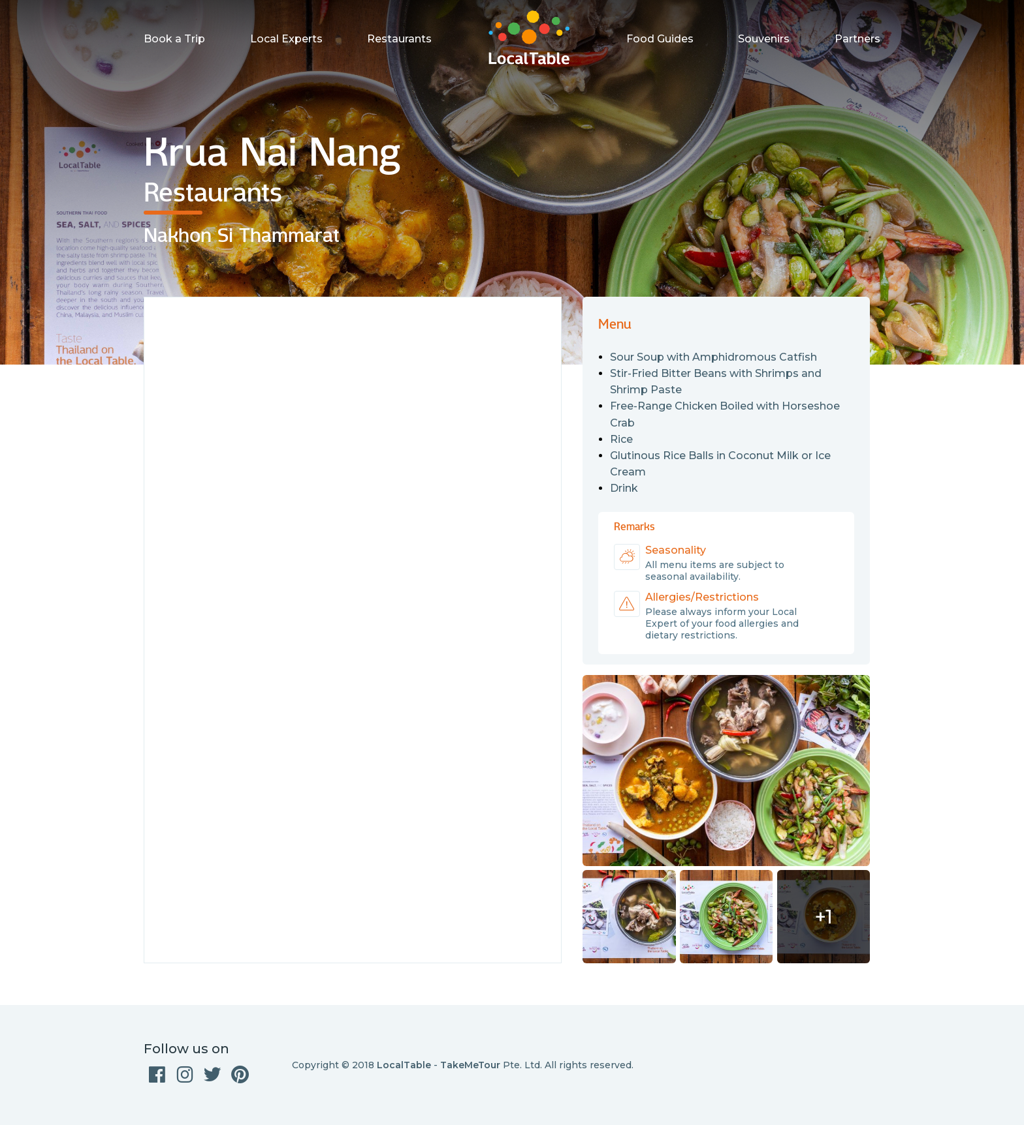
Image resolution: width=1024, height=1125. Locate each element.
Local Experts (286, 39)
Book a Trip (174, 39)
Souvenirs (764, 39)
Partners (857, 39)
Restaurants (399, 39)
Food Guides (660, 39)
